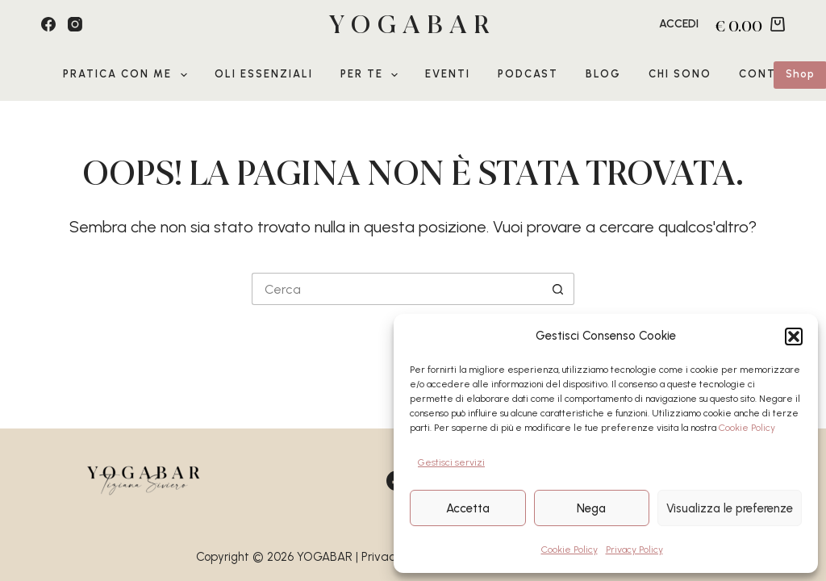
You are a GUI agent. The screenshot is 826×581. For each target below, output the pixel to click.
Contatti (772, 74)
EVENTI (447, 74)
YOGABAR (413, 25)
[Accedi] (679, 24)
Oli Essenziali (264, 74)
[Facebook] (48, 24)
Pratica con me (128, 75)
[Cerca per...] (397, 289)
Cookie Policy (747, 427)
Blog (603, 74)
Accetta (468, 508)
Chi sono (680, 74)
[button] (794, 336)
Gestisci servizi (451, 462)
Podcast (528, 74)
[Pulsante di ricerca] (558, 289)
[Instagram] (75, 24)
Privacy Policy (634, 549)
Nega (591, 508)
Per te (372, 75)
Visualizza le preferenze (729, 508)
